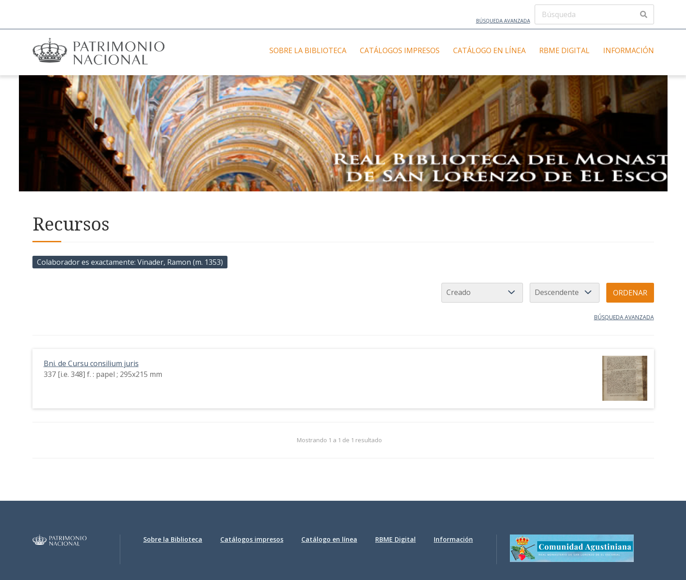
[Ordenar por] (482, 293)
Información (628, 50)
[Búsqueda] (594, 14)
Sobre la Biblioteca (307, 50)
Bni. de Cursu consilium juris (91, 363)
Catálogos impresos (400, 50)
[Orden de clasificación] (565, 293)
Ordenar (630, 293)
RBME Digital (564, 50)
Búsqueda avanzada (503, 20)
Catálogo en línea (489, 50)
